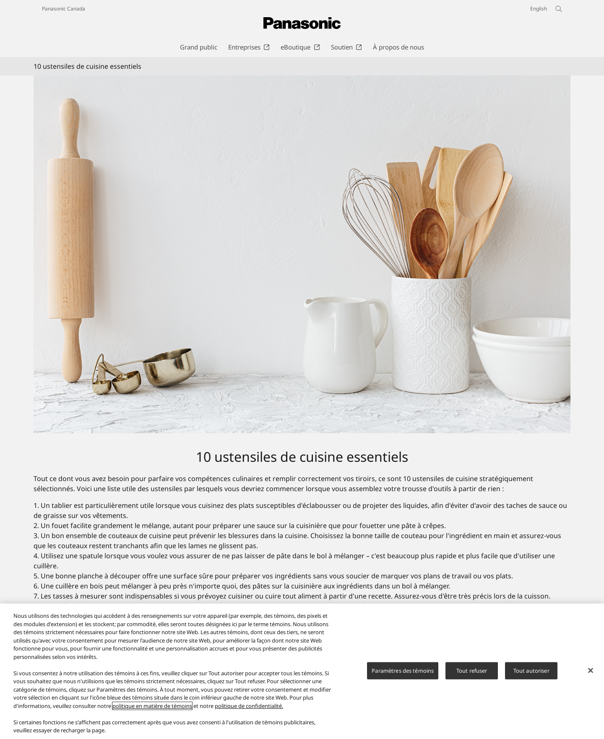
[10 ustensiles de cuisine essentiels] (302, 254)
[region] (302, 671)
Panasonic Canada (63, 8)
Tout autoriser (531, 670)
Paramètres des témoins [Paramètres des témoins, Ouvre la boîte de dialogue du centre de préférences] (403, 670)
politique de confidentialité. (249, 706)
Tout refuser (471, 670)
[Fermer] (590, 670)
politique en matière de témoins (152, 706)
